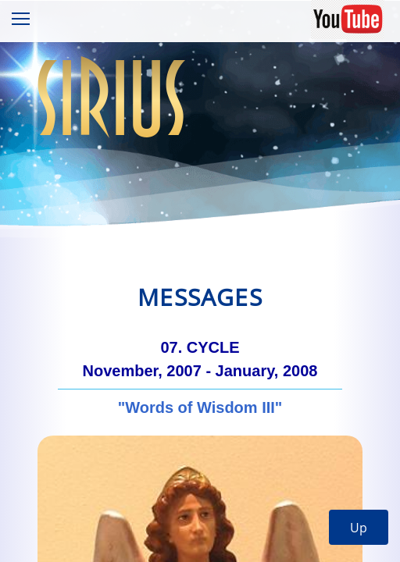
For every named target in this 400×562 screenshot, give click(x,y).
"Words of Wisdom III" (200, 407)
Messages (200, 297)
